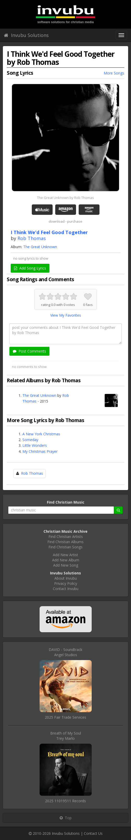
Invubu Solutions (26, 35)
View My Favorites (65, 315)
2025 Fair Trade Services (65, 717)
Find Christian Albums (65, 541)
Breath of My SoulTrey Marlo (65, 736)
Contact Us (93, 833)
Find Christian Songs (65, 546)
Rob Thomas (31, 238)
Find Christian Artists (65, 536)
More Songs (114, 73)
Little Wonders (34, 445)
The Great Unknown (40, 246)
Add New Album (65, 559)
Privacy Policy (65, 583)
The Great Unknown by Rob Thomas (65, 197)
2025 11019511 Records (65, 800)
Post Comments (29, 351)
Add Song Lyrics (30, 268)
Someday (30, 439)
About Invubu (65, 578)
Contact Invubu (65, 588)
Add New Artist (65, 554)
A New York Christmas (41, 433)
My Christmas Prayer (40, 451)
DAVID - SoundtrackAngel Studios (65, 652)
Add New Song (65, 565)
